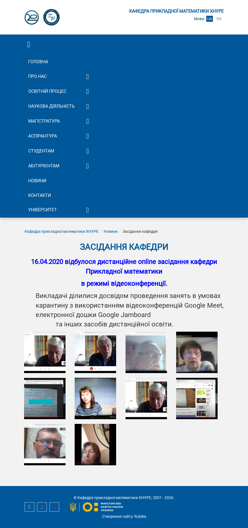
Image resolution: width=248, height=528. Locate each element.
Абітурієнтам (43, 165)
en (218, 19)
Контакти (39, 195)
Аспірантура (42, 136)
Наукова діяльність (51, 106)
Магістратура (44, 121)
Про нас (37, 76)
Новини (37, 180)
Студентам (41, 151)
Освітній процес (47, 91)
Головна (38, 61)
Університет (42, 209)
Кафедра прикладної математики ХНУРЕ (61, 231)
